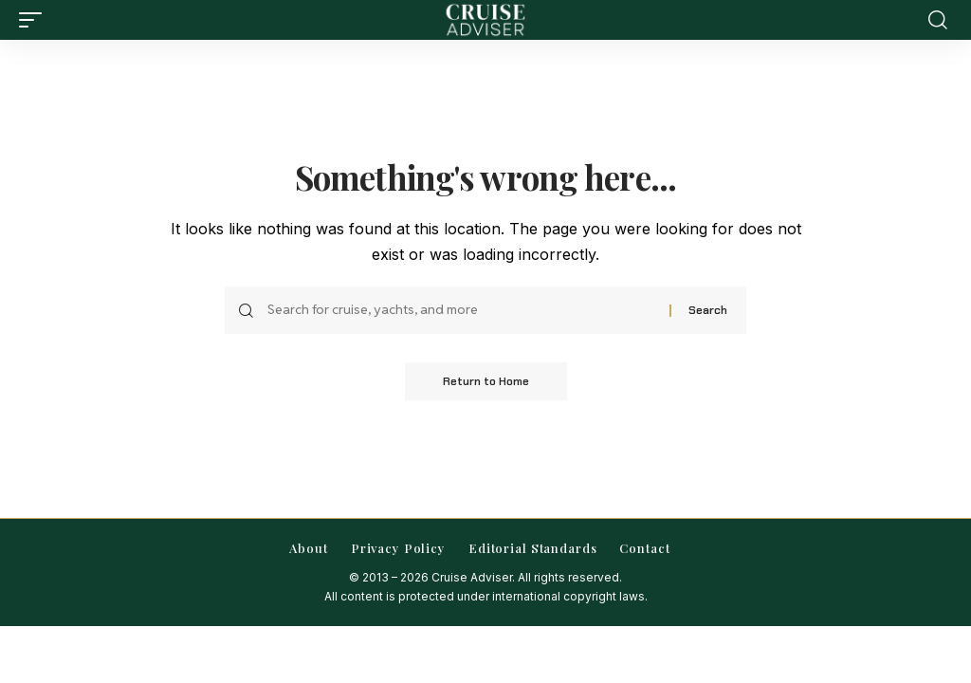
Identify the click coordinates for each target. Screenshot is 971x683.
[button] (35, 20)
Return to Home (486, 381)
